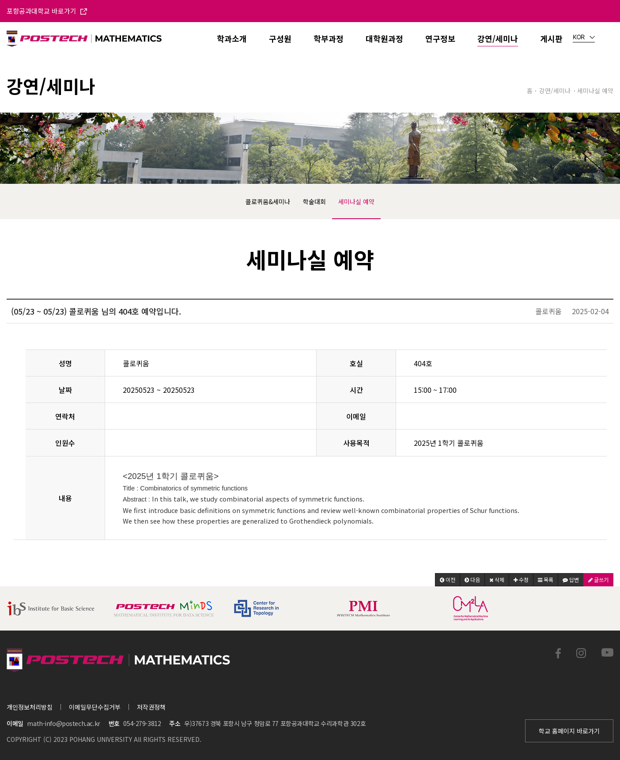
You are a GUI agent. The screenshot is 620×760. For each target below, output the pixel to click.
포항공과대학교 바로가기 (47, 10)
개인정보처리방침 (30, 707)
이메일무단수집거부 (95, 707)
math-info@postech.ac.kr (63, 723)
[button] (447, 579)
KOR (584, 37)
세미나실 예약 (356, 201)
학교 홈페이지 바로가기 (569, 730)
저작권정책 (151, 707)
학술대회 (314, 201)
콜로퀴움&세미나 (268, 201)
